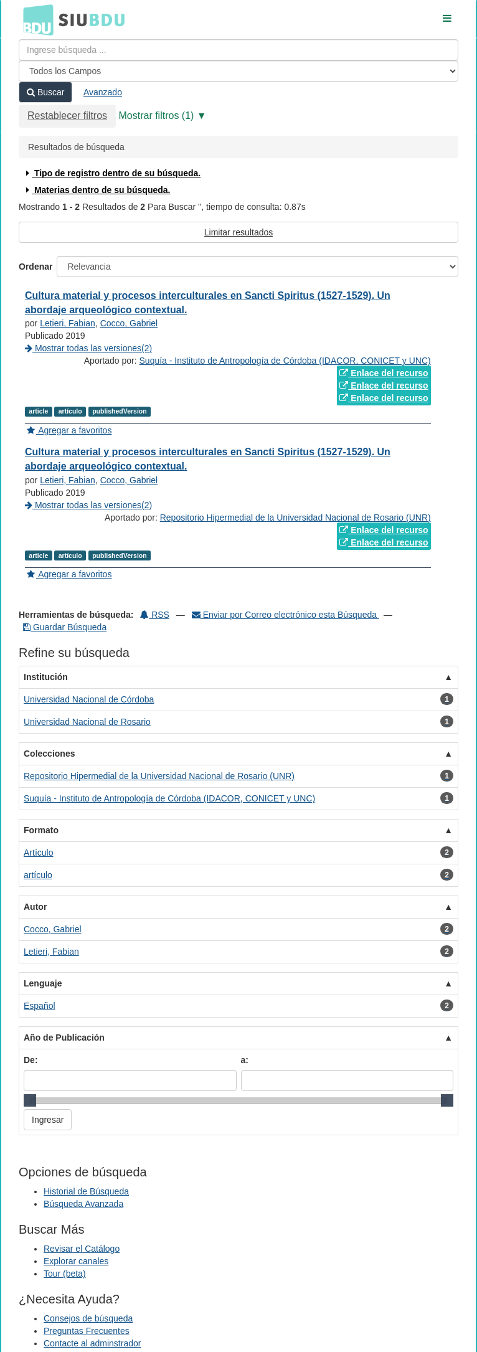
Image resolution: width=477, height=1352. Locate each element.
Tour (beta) (65, 1274)
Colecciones (49, 754)
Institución (46, 677)
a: (244, 1060)
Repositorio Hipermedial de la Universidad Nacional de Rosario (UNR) (295, 517)
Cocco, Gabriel (129, 323)
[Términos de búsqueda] (238, 49)
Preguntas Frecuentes (87, 1331)
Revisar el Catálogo (82, 1249)
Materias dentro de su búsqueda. (97, 190)
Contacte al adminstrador (92, 1343)
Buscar (45, 92)
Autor (35, 907)
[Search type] (238, 71)
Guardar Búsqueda (64, 627)
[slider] (30, 1100)
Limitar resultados (238, 232)
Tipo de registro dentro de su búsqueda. (112, 173)
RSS (154, 615)
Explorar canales (76, 1261)
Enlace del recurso (383, 373)
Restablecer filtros (67, 115)
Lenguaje (43, 983)
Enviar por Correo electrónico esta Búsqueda (285, 615)
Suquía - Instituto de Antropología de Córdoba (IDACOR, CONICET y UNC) (285, 361)
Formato (41, 830)
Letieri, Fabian (67, 323)
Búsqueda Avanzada (83, 1204)
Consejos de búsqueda (88, 1318)
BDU (35, 19)
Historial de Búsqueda (86, 1191)
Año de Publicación (64, 1037)
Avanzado (102, 92)
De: (31, 1060)
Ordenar (35, 267)
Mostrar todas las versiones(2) (88, 348)
